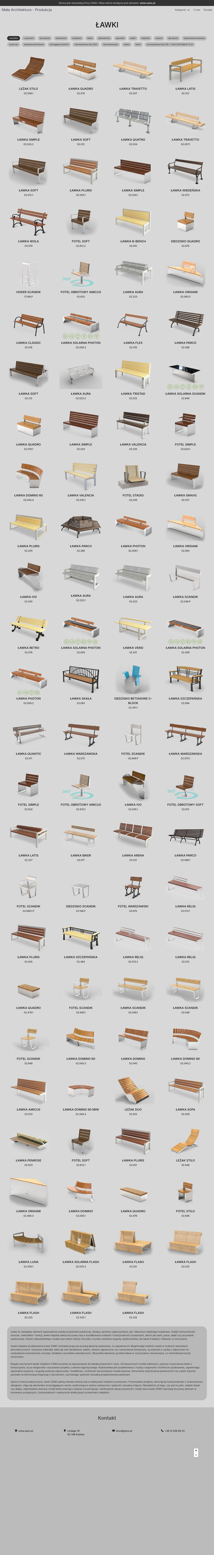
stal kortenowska (110, 44)
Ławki (107, 24)
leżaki (132, 38)
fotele (90, 38)
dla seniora (173, 38)
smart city (13, 44)
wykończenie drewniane (194, 38)
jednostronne (104, 38)
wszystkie (13, 38)
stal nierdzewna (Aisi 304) (86, 44)
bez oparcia (45, 38)
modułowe (76, 38)
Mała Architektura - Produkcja (27, 10)
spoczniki (120, 38)
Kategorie (180, 9)
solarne (159, 38)
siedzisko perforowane (33, 44)
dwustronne (61, 38)
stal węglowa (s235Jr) (59, 44)
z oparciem (29, 38)
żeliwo (126, 44)
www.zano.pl (147, 2)
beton (138, 44)
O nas (197, 9)
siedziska (146, 38)
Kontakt (208, 9)
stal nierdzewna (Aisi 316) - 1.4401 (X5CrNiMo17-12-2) (170, 44)
